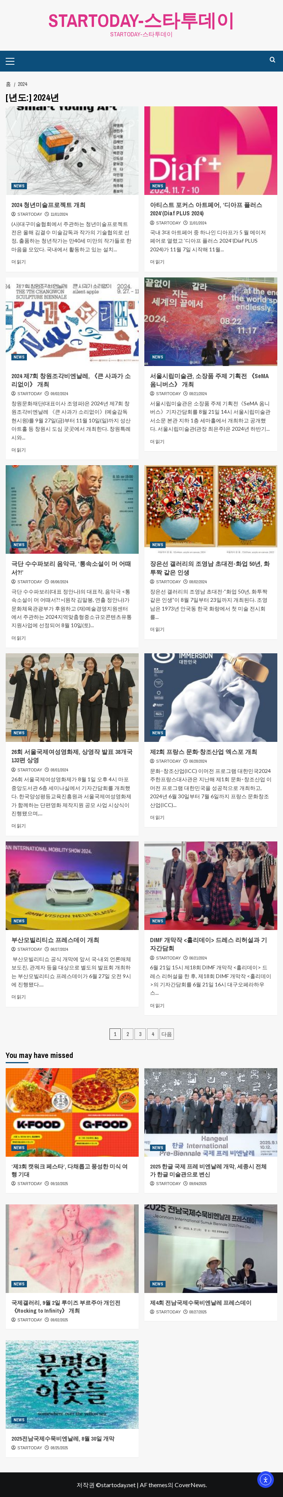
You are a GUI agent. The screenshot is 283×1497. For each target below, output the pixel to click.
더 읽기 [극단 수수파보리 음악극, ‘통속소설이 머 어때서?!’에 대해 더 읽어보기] (18, 638)
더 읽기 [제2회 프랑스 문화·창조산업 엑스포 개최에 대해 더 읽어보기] (157, 817)
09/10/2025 (59, 1183)
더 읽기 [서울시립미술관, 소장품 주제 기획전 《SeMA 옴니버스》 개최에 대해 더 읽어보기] (157, 441)
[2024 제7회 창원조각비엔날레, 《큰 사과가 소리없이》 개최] (72, 321)
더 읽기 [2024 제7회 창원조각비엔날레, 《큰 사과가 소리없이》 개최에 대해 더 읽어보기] (18, 450)
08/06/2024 (59, 581)
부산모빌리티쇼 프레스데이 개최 (55, 940)
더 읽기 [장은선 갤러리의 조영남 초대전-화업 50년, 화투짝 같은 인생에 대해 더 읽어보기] (157, 629)
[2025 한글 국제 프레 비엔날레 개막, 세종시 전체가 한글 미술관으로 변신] (210, 1112)
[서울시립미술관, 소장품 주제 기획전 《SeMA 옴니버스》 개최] (210, 321)
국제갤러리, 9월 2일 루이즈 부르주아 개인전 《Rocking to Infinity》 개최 (65, 1307)
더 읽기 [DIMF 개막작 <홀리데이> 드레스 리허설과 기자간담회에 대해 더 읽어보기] (157, 1005)
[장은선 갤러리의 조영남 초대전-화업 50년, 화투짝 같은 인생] (210, 509)
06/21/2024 (198, 957)
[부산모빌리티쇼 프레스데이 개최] (72, 885)
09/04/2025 (198, 1183)
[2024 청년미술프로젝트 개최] (72, 150)
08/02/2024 (198, 581)
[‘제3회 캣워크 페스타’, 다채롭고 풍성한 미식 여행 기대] (72, 1112)
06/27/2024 (59, 949)
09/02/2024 (59, 393)
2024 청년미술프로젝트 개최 (48, 205)
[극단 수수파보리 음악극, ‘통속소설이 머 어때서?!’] (72, 509)
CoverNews (190, 1484)
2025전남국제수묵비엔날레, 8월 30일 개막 (62, 1438)
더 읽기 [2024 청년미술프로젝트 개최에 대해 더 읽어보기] (18, 262)
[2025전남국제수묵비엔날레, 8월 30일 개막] (72, 1384)
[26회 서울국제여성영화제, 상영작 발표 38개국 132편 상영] (72, 697)
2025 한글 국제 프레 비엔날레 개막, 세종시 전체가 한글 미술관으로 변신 (208, 1170)
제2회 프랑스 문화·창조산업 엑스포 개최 (203, 752)
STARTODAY (29, 214)
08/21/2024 (198, 393)
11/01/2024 (59, 214)
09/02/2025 (59, 1320)
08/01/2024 (59, 770)
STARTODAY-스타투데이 (141, 20)
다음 (166, 1034)
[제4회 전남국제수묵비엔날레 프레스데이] (210, 1248)
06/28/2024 (198, 761)
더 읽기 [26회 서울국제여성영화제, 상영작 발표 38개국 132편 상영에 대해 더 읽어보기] (18, 826)
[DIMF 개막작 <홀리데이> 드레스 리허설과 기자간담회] (210, 885)
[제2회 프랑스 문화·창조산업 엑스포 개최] (210, 697)
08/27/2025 (198, 1312)
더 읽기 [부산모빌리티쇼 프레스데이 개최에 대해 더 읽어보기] (18, 997)
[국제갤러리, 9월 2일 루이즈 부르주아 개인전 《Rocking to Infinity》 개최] (72, 1248)
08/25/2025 (59, 1447)
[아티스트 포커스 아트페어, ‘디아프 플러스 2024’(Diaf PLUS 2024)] (210, 150)
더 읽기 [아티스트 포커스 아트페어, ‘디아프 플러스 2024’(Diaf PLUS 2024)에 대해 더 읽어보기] (157, 262)
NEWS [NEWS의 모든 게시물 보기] (19, 185)
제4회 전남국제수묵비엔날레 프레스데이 (201, 1303)
